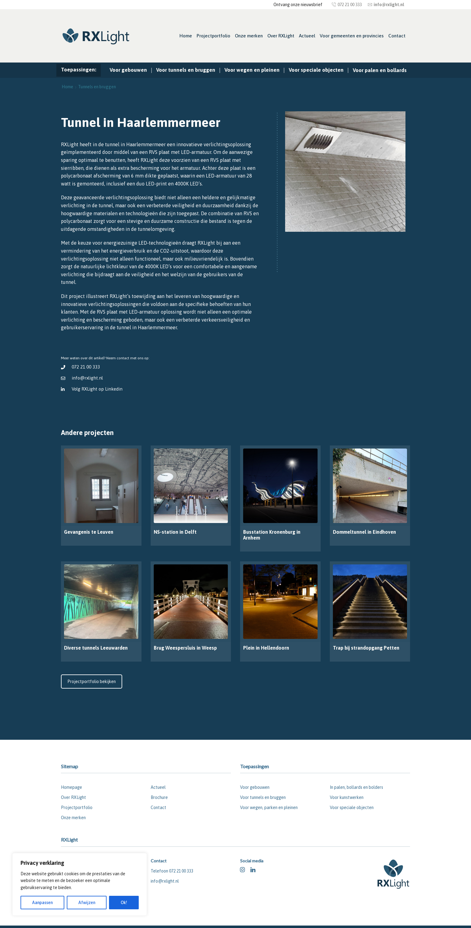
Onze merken (249, 35)
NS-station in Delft (175, 532)
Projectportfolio (213, 35)
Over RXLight (280, 35)
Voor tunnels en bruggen (185, 70)
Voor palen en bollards (380, 70)
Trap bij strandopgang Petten (366, 648)
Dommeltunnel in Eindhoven (364, 532)
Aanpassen (42, 902)
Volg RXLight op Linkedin (98, 388)
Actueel (307, 35)
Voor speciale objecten (316, 70)
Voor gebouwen (128, 70)
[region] (79, 884)
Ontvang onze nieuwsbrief (297, 4)
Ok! (124, 902)
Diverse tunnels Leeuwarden (96, 648)
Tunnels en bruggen (97, 86)
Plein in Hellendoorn (266, 648)
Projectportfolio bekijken (91, 681)
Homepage (71, 787)
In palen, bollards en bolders (356, 787)
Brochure (159, 797)
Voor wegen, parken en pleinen (269, 807)
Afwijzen (86, 902)
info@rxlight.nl (87, 377)
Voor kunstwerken (347, 797)
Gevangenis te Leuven (88, 532)
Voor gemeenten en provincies (352, 35)
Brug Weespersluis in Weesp (185, 648)
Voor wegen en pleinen (252, 70)
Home (185, 35)
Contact (396, 35)
